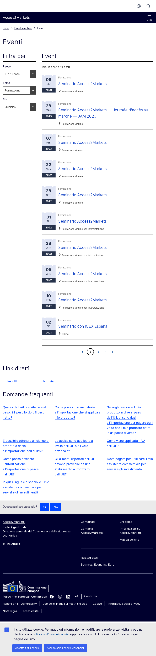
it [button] (139, 6)
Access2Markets (14, 522)
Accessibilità (31, 611)
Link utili (11, 381)
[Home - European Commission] (28, 587)
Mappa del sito (129, 540)
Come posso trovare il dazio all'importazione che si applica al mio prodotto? (78, 412)
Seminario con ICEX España (84, 326)
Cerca (148, 6)
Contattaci (91, 596)
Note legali (10, 611)
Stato (6, 99)
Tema (6, 83)
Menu (149, 18)
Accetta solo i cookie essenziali (65, 648)
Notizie (48, 381)
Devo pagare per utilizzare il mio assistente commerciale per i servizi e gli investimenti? (130, 464)
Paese (7, 66)
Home (6, 28)
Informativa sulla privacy (123, 604)
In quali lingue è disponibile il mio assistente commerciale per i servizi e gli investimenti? (26, 487)
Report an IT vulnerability (20, 604)
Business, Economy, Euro (97, 564)
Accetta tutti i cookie (27, 648)
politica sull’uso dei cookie (50, 634)
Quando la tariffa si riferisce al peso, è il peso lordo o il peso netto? (24, 412)
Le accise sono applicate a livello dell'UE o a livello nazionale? (74, 446)
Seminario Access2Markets (84, 83)
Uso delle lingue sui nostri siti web (64, 604)
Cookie (97, 604)
